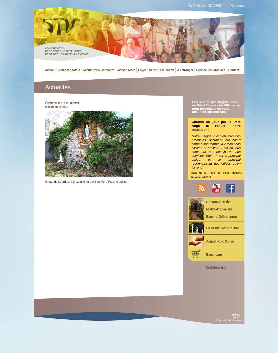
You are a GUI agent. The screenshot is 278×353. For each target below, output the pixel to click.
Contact (233, 70)
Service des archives (210, 70)
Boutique (205, 254)
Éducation (167, 70)
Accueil (50, 70)
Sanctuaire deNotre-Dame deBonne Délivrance (213, 209)
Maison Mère (126, 70)
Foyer (142, 70)
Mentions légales (216, 267)
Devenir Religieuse (214, 227)
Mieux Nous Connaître (98, 70)
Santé (153, 70)
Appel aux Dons (211, 241)
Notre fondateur (69, 70)
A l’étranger (185, 70)
